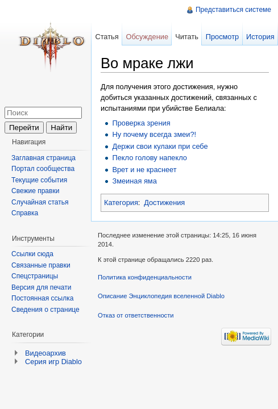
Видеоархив (45, 353)
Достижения (164, 202)
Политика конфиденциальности (145, 277)
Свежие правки (35, 191)
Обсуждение (147, 36)
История (260, 36)
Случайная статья (39, 202)
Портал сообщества (42, 169)
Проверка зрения (141, 123)
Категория (121, 202)
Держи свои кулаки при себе (160, 146)
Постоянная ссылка (42, 298)
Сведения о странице (45, 310)
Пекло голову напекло (149, 157)
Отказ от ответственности (136, 315)
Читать (186, 36)
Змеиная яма (134, 181)
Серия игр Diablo (53, 361)
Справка (24, 213)
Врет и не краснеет (144, 169)
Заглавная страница (43, 158)
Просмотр (222, 36)
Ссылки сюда (32, 254)
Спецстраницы (34, 276)
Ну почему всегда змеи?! (154, 134)
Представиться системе (233, 10)
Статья (106, 36)
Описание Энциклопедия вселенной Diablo (161, 296)
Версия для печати (41, 287)
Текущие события (39, 180)
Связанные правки (40, 265)
